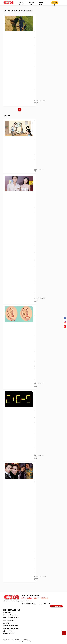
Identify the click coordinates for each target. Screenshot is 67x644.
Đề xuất (41, 3)
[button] (49, 3)
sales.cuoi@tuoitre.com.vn (10, 614)
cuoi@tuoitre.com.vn (9, 620)
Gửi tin (54, 2)
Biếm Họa (35, 170)
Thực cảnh (28, 10)
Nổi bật (31, 3)
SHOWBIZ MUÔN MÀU (36, 102)
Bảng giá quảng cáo (56, 606)
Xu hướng (21, 3)
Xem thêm (19, 110)
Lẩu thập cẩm (35, 385)
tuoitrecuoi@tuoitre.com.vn (10, 625)
